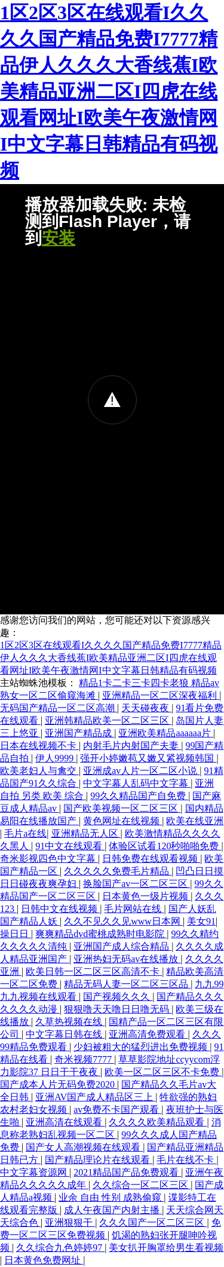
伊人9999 (55, 758)
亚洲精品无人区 (86, 833)
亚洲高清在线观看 (65, 1122)
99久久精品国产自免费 (139, 796)
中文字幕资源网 (34, 1172)
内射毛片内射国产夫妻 (132, 745)
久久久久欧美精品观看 (158, 1122)
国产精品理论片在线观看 (98, 1160)
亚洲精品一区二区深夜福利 (160, 695)
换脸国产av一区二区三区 (136, 884)
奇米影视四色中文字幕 (49, 858)
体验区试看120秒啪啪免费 (165, 846)
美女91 (201, 921)
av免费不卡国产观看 (117, 1109)
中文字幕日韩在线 (65, 1034)
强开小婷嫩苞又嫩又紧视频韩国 (148, 758)
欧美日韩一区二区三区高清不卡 (94, 971)
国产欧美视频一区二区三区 (121, 808)
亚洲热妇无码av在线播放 (126, 959)
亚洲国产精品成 (79, 733)
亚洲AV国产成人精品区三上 (95, 1097)
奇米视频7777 (84, 1059)
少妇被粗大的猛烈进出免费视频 (141, 1047)
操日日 (15, 934)
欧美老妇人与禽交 (39, 771)
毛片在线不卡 (186, 1160)
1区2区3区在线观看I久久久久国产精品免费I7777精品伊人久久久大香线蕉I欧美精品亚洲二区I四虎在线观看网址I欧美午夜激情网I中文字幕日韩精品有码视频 (108, 91)
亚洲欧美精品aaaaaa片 (165, 733)
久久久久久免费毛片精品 (117, 871)
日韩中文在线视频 (60, 909)
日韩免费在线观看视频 (151, 858)
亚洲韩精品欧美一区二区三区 (108, 720)
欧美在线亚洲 (194, 821)
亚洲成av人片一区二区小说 (141, 771)
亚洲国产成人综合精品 (122, 946)
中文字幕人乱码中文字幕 (137, 783)
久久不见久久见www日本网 (123, 921)
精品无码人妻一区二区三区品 (127, 984)
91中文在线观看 (70, 846)
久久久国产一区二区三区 (153, 1222)
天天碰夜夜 (146, 708)
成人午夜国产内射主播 (113, 1210)
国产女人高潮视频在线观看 (84, 1147)
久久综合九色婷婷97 (60, 1247)
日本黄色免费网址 (43, 1260)
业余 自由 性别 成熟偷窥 (111, 1197)
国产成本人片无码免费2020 (58, 1084)
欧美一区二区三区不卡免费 (163, 1072)
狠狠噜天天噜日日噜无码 (117, 1009)
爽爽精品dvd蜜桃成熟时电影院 (101, 934)
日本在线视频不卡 (39, 745)
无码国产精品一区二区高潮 (58, 708)
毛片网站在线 (134, 909)
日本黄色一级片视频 (146, 896)
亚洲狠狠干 (70, 1222)
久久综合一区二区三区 (142, 1185)
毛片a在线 (25, 833)
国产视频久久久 (117, 996)
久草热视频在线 (70, 1022)
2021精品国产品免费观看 (127, 1172)
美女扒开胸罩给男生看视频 (166, 1247)
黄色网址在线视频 (122, 821)
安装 (58, 238)
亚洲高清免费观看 (148, 1034)
